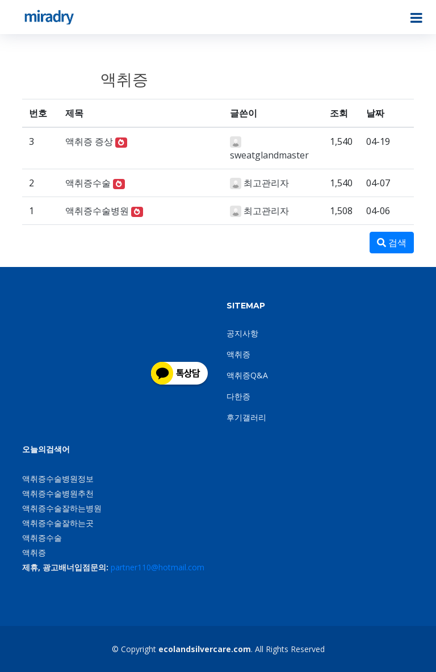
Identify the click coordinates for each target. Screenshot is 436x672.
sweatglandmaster (269, 155)
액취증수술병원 (97, 210)
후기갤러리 (246, 417)
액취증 (238, 354)
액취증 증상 (89, 141)
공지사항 (242, 333)
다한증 (238, 396)
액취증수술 (88, 183)
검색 (391, 242)
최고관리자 (266, 183)
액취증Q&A (247, 375)
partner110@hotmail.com (157, 567)
